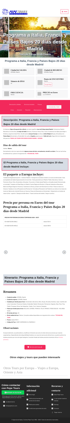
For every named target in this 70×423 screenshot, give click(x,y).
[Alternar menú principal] (64, 11)
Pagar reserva (58, 412)
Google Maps (48, 84)
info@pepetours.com (11, 405)
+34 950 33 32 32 (10, 402)
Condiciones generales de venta (37, 408)
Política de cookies (34, 404)
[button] (5, 252)
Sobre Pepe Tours (58, 394)
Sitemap (56, 404)
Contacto (56, 408)
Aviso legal (32, 394)
